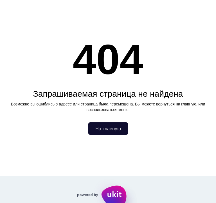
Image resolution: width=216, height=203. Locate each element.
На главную (108, 128)
